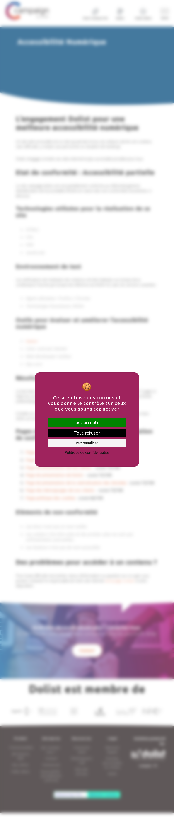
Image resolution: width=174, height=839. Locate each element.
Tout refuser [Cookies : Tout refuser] (87, 432)
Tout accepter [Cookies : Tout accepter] (87, 422)
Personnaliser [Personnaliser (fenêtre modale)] (87, 443)
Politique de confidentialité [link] (87, 452)
